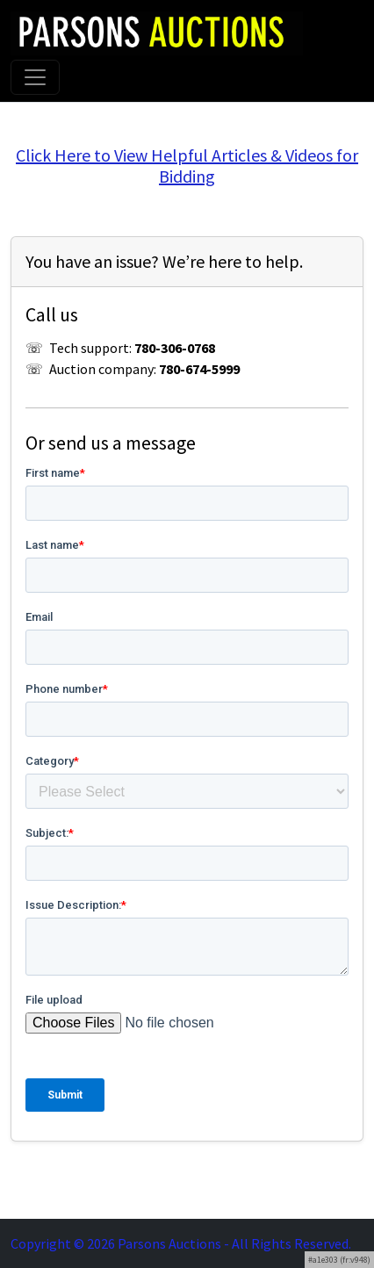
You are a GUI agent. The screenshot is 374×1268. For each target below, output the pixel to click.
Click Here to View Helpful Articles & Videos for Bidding (187, 165)
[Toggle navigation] (35, 77)
